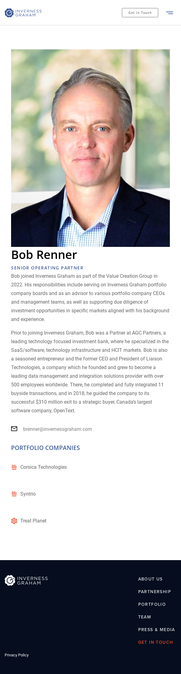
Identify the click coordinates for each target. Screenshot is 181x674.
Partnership (154, 592)
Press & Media (156, 629)
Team (144, 617)
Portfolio (152, 604)
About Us (150, 579)
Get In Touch (140, 13)
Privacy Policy (17, 655)
